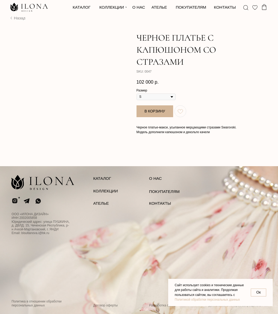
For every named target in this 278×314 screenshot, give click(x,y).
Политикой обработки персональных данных (207, 299)
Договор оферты (105, 305)
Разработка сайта (162, 305)
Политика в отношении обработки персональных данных (36, 303)
